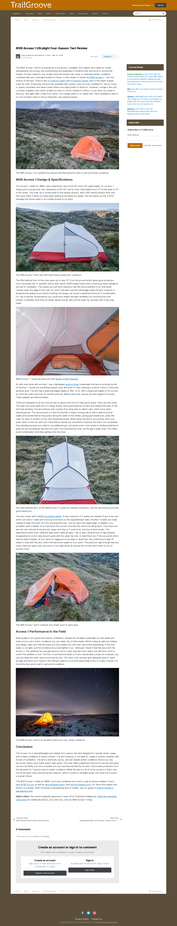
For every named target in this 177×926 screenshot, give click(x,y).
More (105, 13)
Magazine (17, 13)
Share (94, 57)
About (95, 13)
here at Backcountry (55, 784)
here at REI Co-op (24, 784)
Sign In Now (89, 870)
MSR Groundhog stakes (49, 516)
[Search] (147, 13)
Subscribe (29, 13)
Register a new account (45, 873)
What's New (60, 13)
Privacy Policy (82, 919)
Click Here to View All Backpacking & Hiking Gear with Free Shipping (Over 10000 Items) (142, 111)
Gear (49, 55)
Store (72, 13)
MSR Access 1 (97, 77)
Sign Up (161, 5)
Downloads (83, 13)
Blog (40, 13)
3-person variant (80, 80)
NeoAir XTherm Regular (67, 379)
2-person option (58, 80)
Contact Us (96, 919)
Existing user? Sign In (142, 5)
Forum (48, 13)
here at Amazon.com (80, 784)
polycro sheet (72, 384)
